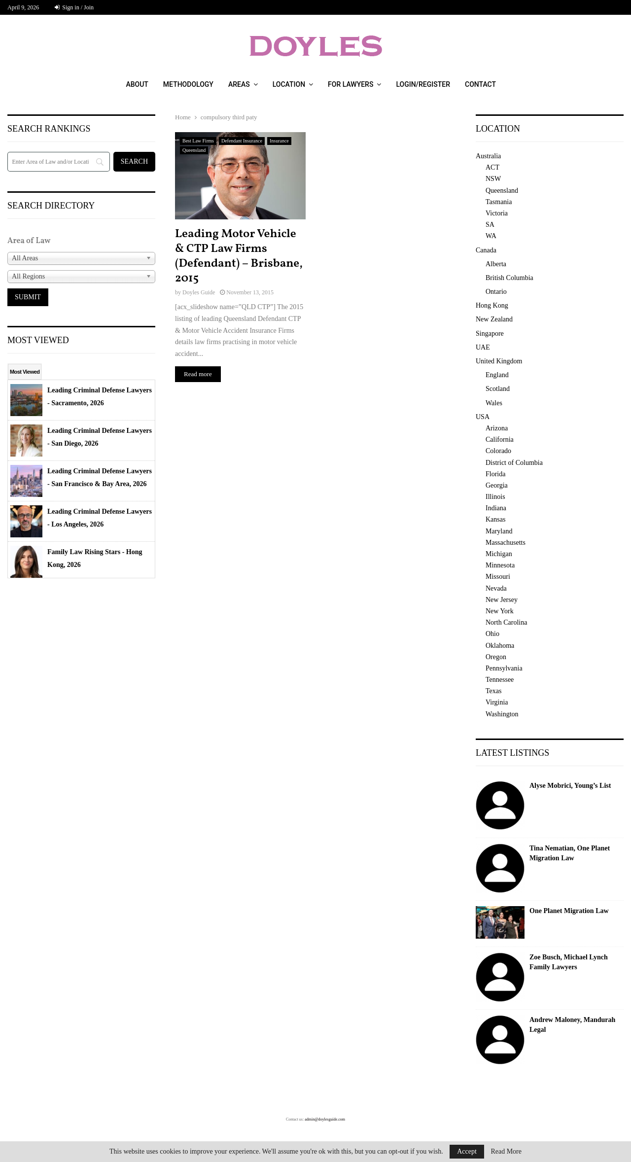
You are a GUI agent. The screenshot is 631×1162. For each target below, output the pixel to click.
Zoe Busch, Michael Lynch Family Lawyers (568, 962)
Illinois (495, 496)
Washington (502, 714)
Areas (239, 84)
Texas (493, 691)
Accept (467, 1151)
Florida (495, 474)
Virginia (497, 702)
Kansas (495, 519)
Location (289, 84)
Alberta (496, 264)
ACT (492, 167)
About (137, 84)
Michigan (499, 554)
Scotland (498, 388)
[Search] (58, 162)
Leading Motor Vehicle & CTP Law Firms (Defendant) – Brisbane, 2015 (239, 256)
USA (483, 417)
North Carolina (506, 622)
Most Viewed (24, 372)
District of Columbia (514, 462)
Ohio (492, 633)
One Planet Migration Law (569, 911)
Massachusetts (506, 542)
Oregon (496, 657)
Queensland (194, 150)
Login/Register (423, 84)
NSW (493, 178)
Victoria (497, 213)
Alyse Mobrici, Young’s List (570, 785)
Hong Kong (492, 305)
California (500, 439)
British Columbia (509, 278)
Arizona (497, 428)
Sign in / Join (74, 7)
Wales (494, 403)
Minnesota (500, 565)
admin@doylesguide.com (325, 1119)
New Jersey (502, 599)
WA (491, 236)
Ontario (496, 291)
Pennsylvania (504, 668)
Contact (480, 84)
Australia (488, 156)
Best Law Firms (198, 140)
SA (490, 224)
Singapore (490, 333)
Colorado (498, 451)
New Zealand (494, 319)
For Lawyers (350, 84)
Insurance (279, 140)
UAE (483, 347)
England (497, 375)
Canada (486, 250)
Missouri (498, 576)
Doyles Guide (198, 292)
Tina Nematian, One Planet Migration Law (569, 853)
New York (500, 611)
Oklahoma (500, 645)
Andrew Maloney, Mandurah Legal (572, 1024)
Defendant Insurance (241, 140)
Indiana (496, 508)
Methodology (188, 84)
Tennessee (500, 679)
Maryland (499, 531)
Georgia (497, 485)
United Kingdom (499, 361)
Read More (506, 1151)
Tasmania (499, 202)
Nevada (496, 588)
